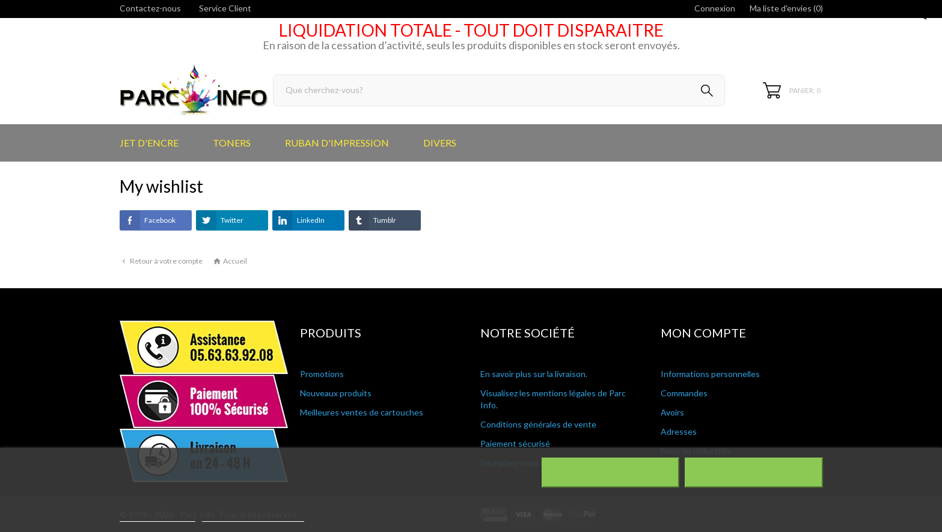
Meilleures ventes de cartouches (361, 412)
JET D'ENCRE (149, 142)
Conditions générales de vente (538, 424)
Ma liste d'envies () (786, 8)
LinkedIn (298, 220)
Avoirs (672, 412)
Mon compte (703, 332)
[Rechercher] (499, 90)
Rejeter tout (609, 473)
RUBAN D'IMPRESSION (337, 142)
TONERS (232, 142)
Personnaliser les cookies (253, 516)
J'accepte (753, 473)
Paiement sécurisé (515, 443)
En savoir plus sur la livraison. (533, 374)
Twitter (219, 220)
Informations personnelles (710, 374)
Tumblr (372, 220)
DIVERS (439, 142)
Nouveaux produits (336, 393)
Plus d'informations (157, 516)
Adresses (679, 431)
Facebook (148, 220)
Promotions (322, 374)
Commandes (684, 393)
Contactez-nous (150, 8)
